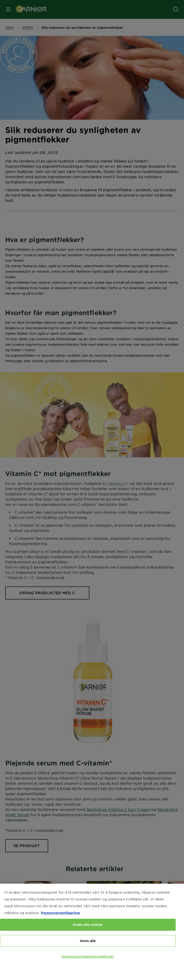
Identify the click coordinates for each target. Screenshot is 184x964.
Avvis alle (88, 943)
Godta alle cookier (88, 927)
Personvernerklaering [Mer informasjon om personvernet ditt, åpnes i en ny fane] (60, 915)
